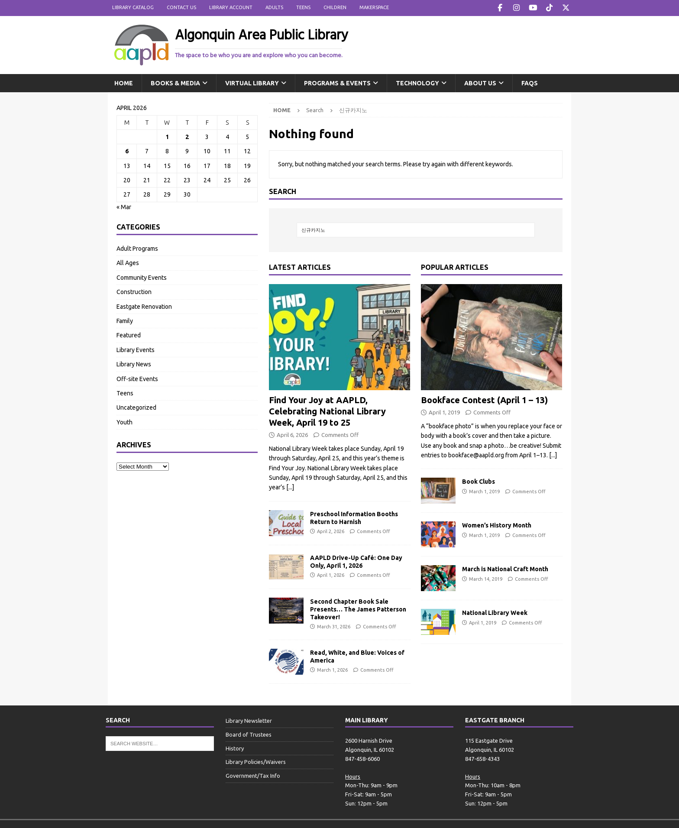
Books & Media (175, 82)
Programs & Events (337, 82)
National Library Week (494, 612)
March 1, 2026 (332, 669)
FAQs (529, 82)
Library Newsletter (249, 720)
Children (334, 7)
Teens (303, 7)
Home (123, 82)
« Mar (123, 206)
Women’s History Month (496, 524)
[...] (290, 486)
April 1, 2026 (330, 574)
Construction (134, 291)
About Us (480, 82)
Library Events (135, 349)
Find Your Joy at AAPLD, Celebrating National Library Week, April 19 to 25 (327, 410)
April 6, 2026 (292, 434)
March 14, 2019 (485, 578)
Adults (274, 7)
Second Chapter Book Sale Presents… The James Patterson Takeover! (358, 608)
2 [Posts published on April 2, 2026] (187, 136)
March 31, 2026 (333, 626)
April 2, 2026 (330, 530)
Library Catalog (133, 7)
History (235, 747)
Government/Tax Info (253, 775)
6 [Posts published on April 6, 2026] (127, 150)
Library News (133, 363)
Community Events (141, 276)
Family (124, 320)
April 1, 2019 (444, 411)
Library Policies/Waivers (256, 761)
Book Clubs (478, 481)
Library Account (230, 7)
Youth (124, 421)
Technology (417, 82)
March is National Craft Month (505, 568)
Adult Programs (137, 247)
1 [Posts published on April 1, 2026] (167, 136)
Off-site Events (137, 378)
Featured (128, 334)
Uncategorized (136, 407)
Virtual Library (252, 82)
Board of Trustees (249, 734)
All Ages (127, 262)
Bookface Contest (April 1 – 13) (484, 399)
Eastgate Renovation (144, 305)
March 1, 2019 (484, 490)
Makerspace (374, 7)
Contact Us (181, 7)
